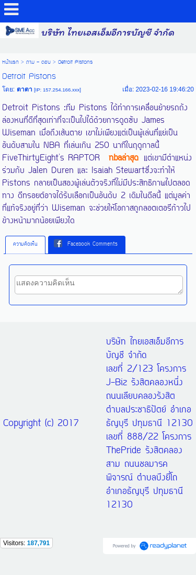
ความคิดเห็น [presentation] (25, 244)
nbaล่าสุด (124, 158)
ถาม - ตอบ (38, 62)
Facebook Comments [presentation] (86, 244)
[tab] (25, 245)
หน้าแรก (10, 62)
